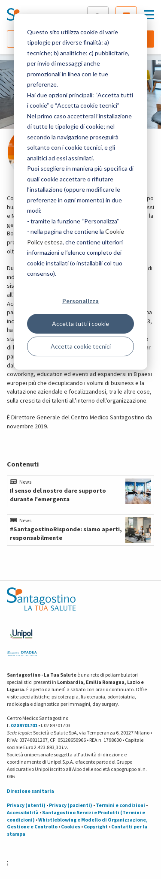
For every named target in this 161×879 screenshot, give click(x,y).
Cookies (70, 826)
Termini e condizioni (120, 805)
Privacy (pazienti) (70, 805)
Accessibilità (23, 812)
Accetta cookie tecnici (81, 346)
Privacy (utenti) (26, 805)
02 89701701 (24, 725)
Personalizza (80, 300)
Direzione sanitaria (30, 791)
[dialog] (80, 192)
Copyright (96, 826)
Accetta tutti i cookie (80, 323)
